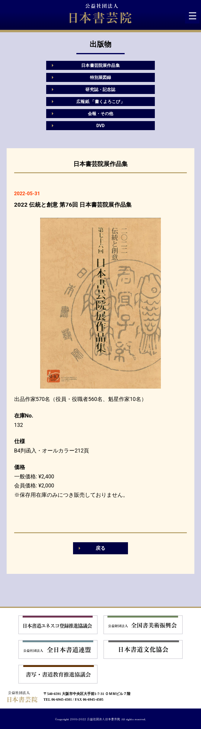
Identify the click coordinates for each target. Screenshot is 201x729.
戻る (100, 548)
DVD (100, 125)
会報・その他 (100, 113)
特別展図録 (100, 77)
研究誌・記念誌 (100, 89)
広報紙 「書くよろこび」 (100, 101)
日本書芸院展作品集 (100, 65)
